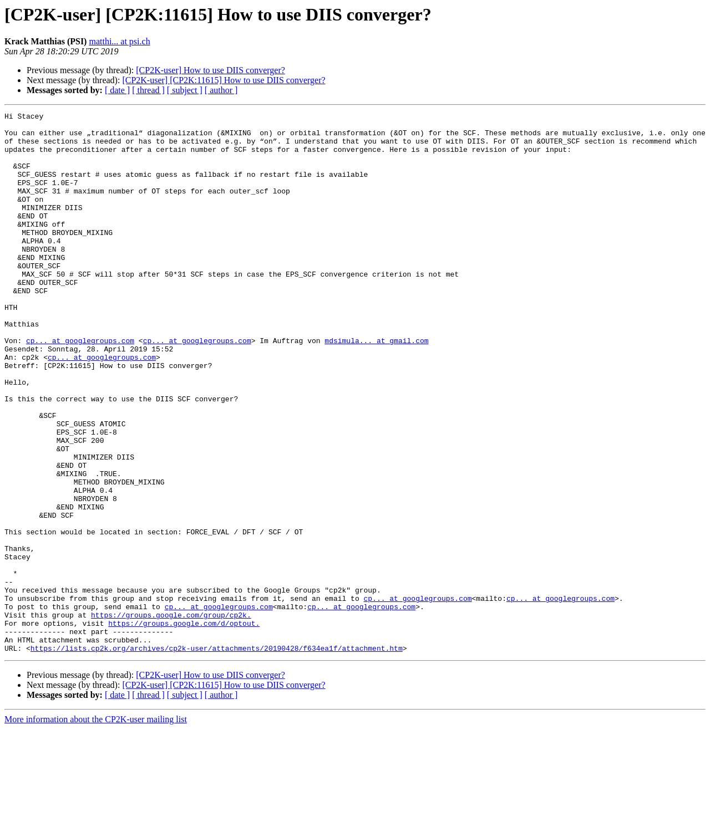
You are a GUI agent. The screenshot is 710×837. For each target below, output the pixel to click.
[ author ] (221, 90)
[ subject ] (184, 90)
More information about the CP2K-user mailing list (95, 827)
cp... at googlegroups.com (80, 387)
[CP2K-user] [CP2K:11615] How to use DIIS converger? (223, 80)
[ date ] (117, 90)
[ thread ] (148, 90)
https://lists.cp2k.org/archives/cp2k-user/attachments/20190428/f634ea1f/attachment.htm (217, 756)
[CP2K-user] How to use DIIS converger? (210, 70)
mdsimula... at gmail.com (376, 387)
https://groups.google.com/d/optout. (184, 726)
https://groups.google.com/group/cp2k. (171, 716)
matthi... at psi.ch (119, 41)
